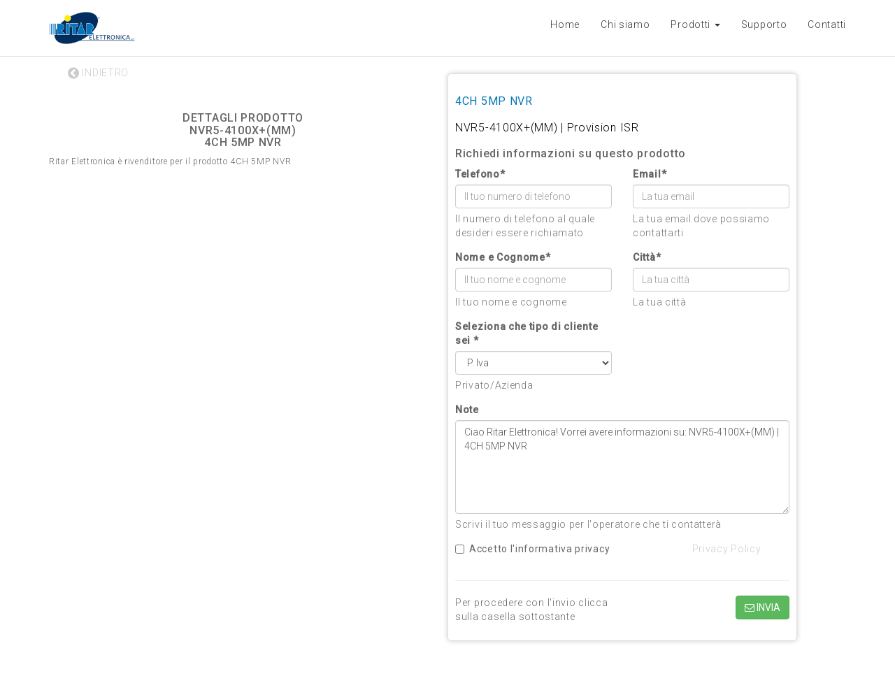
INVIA (762, 607)
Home (565, 24)
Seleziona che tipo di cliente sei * (526, 333)
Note (467, 409)
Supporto (764, 24)
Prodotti (695, 24)
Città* (647, 257)
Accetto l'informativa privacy (532, 548)
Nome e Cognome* (503, 257)
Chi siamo (625, 24)
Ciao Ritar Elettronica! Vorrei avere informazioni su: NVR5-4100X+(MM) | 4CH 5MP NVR (622, 467)
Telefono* (480, 174)
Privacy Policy (726, 548)
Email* (649, 174)
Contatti (827, 24)
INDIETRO (98, 72)
